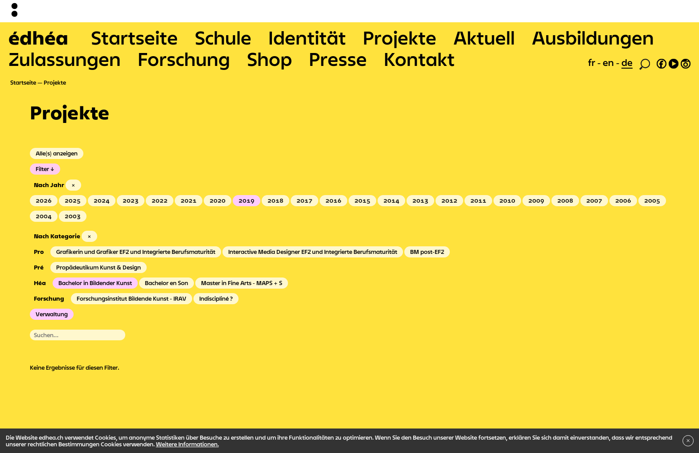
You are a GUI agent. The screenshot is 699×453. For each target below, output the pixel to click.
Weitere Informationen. (187, 444)
